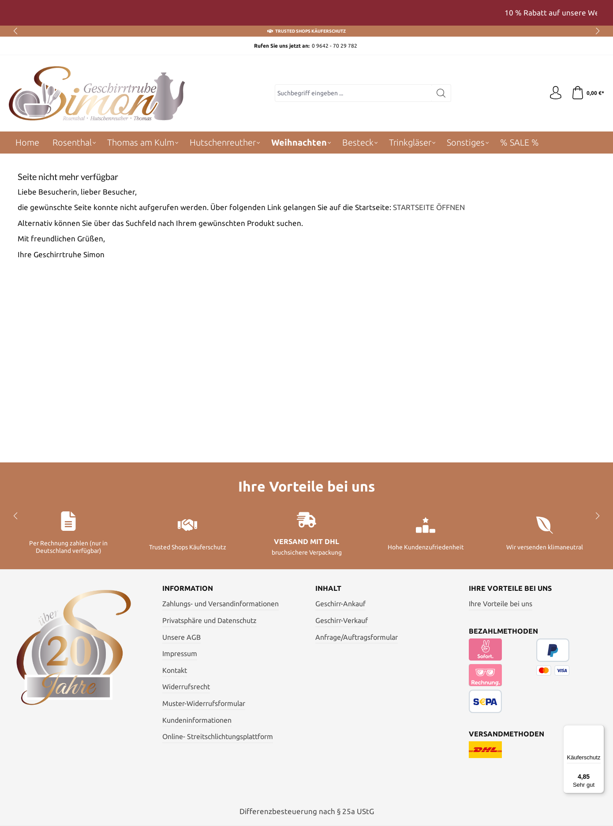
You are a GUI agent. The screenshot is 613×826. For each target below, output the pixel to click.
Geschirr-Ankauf (340, 604)
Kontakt (174, 670)
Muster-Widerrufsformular (203, 703)
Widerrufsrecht (186, 687)
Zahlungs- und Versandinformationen (220, 604)
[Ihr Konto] (555, 93)
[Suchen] (441, 93)
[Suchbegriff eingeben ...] (353, 93)
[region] (306, 13)
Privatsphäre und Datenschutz (209, 620)
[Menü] (599, 730)
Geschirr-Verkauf (341, 620)
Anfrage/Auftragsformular (356, 637)
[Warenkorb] (587, 93)
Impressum (179, 653)
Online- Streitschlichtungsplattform (217, 736)
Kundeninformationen (197, 720)
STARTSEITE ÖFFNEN (429, 207)
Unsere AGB (181, 637)
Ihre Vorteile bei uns (500, 604)
